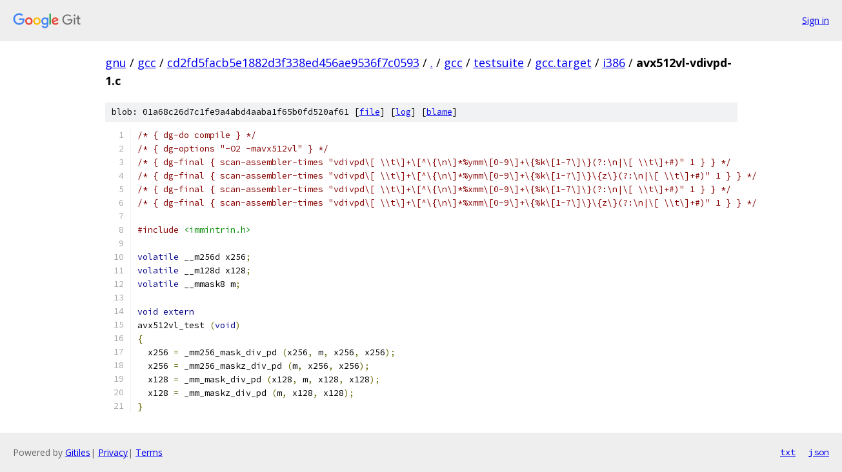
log (403, 111)
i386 (614, 62)
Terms (149, 452)
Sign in (815, 20)
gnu (115, 62)
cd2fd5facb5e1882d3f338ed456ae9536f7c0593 (293, 62)
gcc (146, 62)
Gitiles (77, 452)
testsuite (499, 62)
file (369, 111)
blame (439, 111)
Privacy (113, 452)
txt (788, 452)
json (818, 452)
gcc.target (563, 62)
